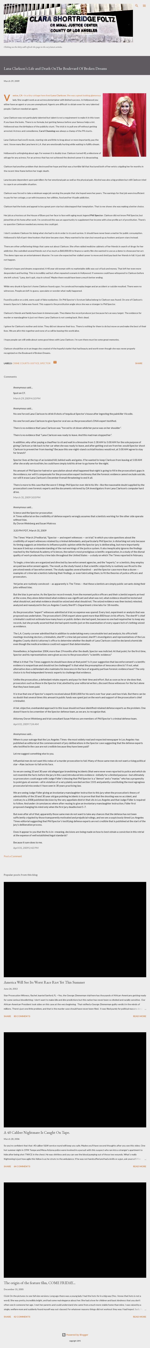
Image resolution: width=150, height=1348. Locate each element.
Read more (139, 1016)
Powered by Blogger (75, 1334)
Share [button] (138, 363)
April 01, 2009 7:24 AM (26, 724)
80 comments (22, 1016)
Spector (45, 363)
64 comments (22, 1166)
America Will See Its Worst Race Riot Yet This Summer (44, 982)
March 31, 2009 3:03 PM (26, 497)
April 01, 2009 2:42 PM (26, 847)
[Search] (137, 6)
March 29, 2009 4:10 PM (26, 398)
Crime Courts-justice (26, 363)
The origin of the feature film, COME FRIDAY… (40, 1282)
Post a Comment (13, 856)
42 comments (22, 1316)
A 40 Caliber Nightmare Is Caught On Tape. (37, 1132)
